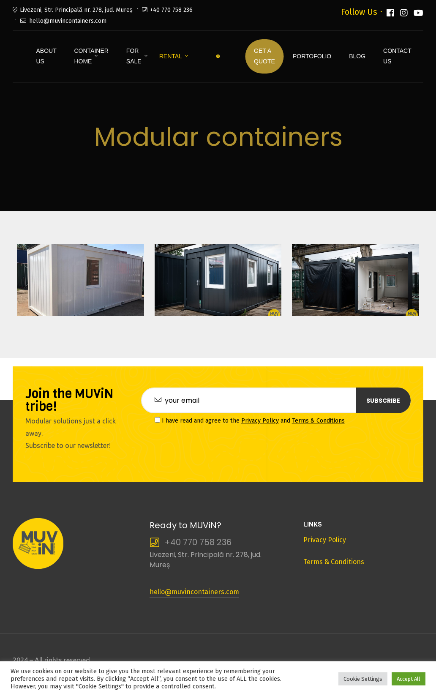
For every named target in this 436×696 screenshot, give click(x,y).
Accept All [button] (408, 679)
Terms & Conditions (318, 420)
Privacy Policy (260, 420)
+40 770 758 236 (171, 10)
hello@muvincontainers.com (67, 21)
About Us (46, 56)
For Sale (134, 56)
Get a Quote (264, 56)
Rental (170, 56)
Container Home (91, 56)
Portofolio (312, 56)
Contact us (397, 56)
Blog (357, 56)
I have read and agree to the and (250, 420)
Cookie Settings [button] (362, 679)
